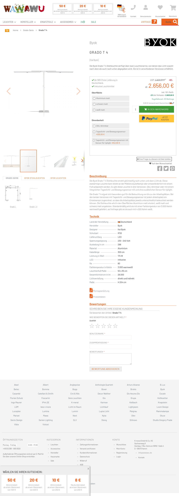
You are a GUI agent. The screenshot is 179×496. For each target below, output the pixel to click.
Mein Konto (120, 449)
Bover (104, 389)
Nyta (104, 415)
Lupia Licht (104, 411)
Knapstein (162, 402)
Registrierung (121, 453)
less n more (46, 407)
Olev (133, 415)
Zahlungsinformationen (89, 444)
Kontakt (141, 457)
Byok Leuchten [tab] (58, 163)
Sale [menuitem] (93, 22)
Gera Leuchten (74, 398)
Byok (93, 42)
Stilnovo (133, 420)
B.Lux (162, 384)
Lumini (75, 411)
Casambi (16, 393)
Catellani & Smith (45, 393)
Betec (16, 389)
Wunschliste (121, 444)
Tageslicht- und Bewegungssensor (110, 132)
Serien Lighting (46, 420)
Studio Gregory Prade (162, 420)
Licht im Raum (74, 407)
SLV (75, 420)
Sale (52, 461)
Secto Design (16, 420)
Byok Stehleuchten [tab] (34, 163)
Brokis (133, 389)
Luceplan (16, 411)
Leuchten (54, 444)
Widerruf (83, 461)
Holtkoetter (162, 398)
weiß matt (100, 110)
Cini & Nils (74, 393)
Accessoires (55, 449)
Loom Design (163, 407)
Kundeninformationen (88, 453)
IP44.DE (45, 402)
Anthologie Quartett (104, 384)
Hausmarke (55, 457)
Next (75, 415)
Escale (163, 393)
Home (15, 30)
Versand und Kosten (87, 449)
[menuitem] (8, 22)
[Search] (175, 22)
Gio (104, 398)
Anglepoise (75, 384)
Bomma (45, 389)
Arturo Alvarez (133, 384)
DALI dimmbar (102, 126)
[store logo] (24, 8)
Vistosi (46, 424)
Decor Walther (104, 393)
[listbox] (110, 104)
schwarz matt (102, 104)
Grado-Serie (28, 30)
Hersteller (54, 453)
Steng (104, 420)
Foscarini (46, 398)
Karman (104, 402)
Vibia (16, 424)
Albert (45, 384)
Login (118, 457)
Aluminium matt (103, 98)
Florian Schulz (16, 398)
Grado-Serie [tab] (12, 163)
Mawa (45, 415)
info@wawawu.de (145, 453)
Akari (16, 384)
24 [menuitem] (83, 22)
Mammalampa (162, 411)
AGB (81, 464)
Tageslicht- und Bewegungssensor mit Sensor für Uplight (111, 141)
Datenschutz (85, 457)
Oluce (162, 415)
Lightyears (133, 407)
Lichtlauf (104, 407)
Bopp (75, 389)
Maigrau (133, 411)
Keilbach (133, 402)
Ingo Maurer (16, 402)
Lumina (45, 411)
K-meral (75, 402)
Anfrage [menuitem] (130, 21)
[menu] (89, 22)
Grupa (133, 398)
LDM (16, 407)
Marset (16, 415)
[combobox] (157, 22)
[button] (8, 83)
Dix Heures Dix (133, 393)
